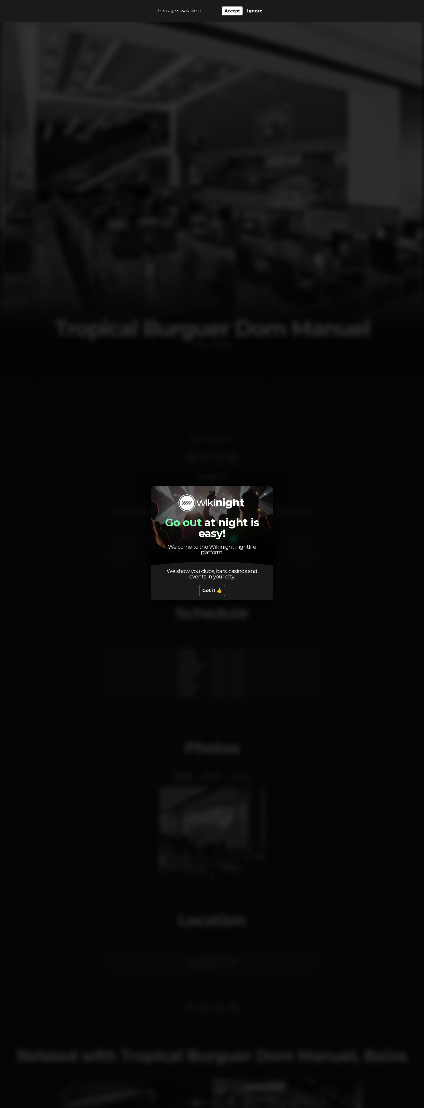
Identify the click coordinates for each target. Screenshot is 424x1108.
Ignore (255, 11)
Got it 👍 (212, 590)
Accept (232, 11)
